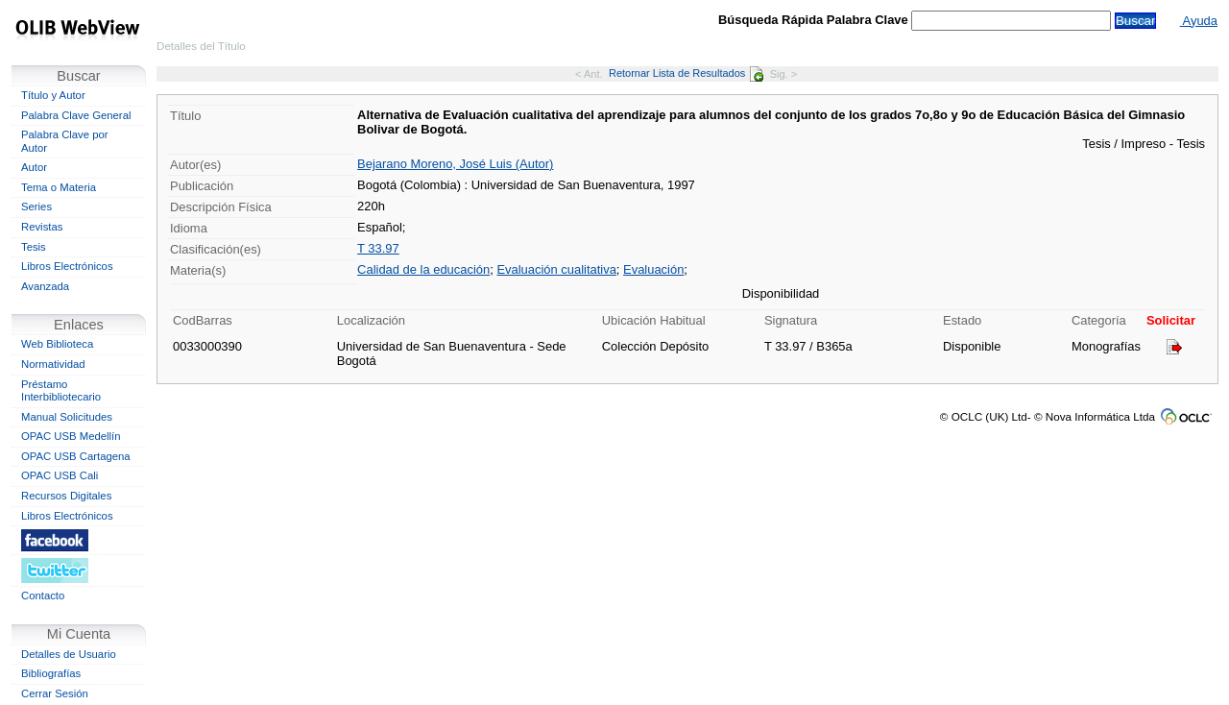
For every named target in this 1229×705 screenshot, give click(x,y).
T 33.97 (378, 248)
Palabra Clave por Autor (64, 141)
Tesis (33, 247)
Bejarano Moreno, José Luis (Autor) (455, 164)
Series (36, 206)
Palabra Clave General (76, 115)
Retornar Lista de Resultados (686, 73)
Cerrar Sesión (54, 693)
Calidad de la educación (423, 269)
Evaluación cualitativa (555, 269)
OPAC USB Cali (59, 475)
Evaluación (653, 269)
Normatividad (53, 364)
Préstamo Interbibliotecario (61, 390)
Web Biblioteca (57, 344)
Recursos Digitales (66, 495)
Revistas (41, 226)
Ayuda (1198, 20)
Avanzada (45, 286)
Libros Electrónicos (67, 266)
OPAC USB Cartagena (76, 456)
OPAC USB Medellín (71, 436)
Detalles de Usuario (68, 654)
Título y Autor (53, 95)
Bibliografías (51, 673)
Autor (34, 167)
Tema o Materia (58, 187)
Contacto (42, 595)
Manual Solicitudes (66, 417)
